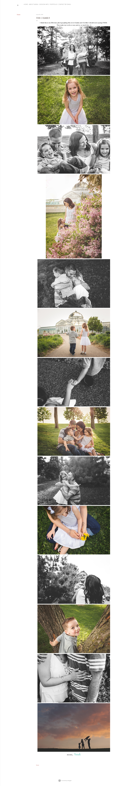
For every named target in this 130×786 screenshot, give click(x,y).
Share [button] (18, 14)
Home (25, 4)
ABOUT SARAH (33, 4)
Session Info (43, 4)
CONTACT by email (64, 4)
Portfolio (53, 4)
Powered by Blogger (65, 781)
